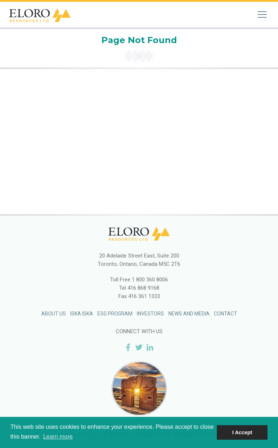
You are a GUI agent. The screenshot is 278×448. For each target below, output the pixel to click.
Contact (225, 314)
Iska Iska (81, 314)
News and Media (189, 314)
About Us (53, 314)
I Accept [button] (242, 432)
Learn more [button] (58, 437)
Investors (150, 314)
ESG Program (114, 314)
